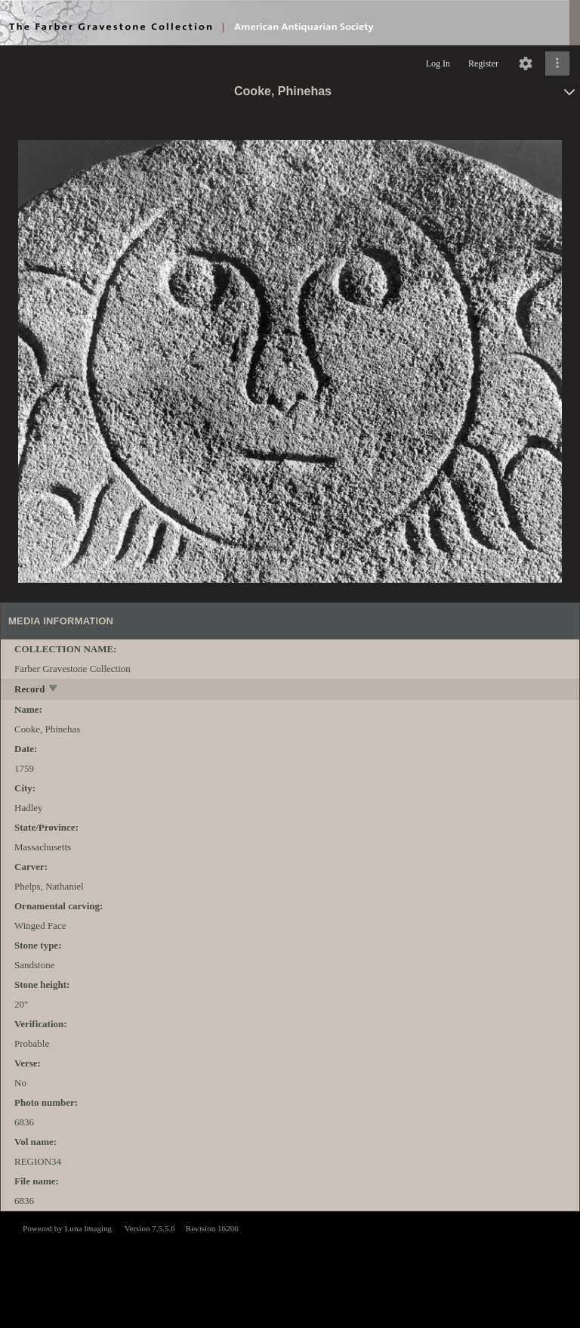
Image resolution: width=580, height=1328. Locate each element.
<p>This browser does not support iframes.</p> (290, 1268)
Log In (438, 63)
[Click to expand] (557, 63)
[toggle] (54, 689)
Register (483, 63)
